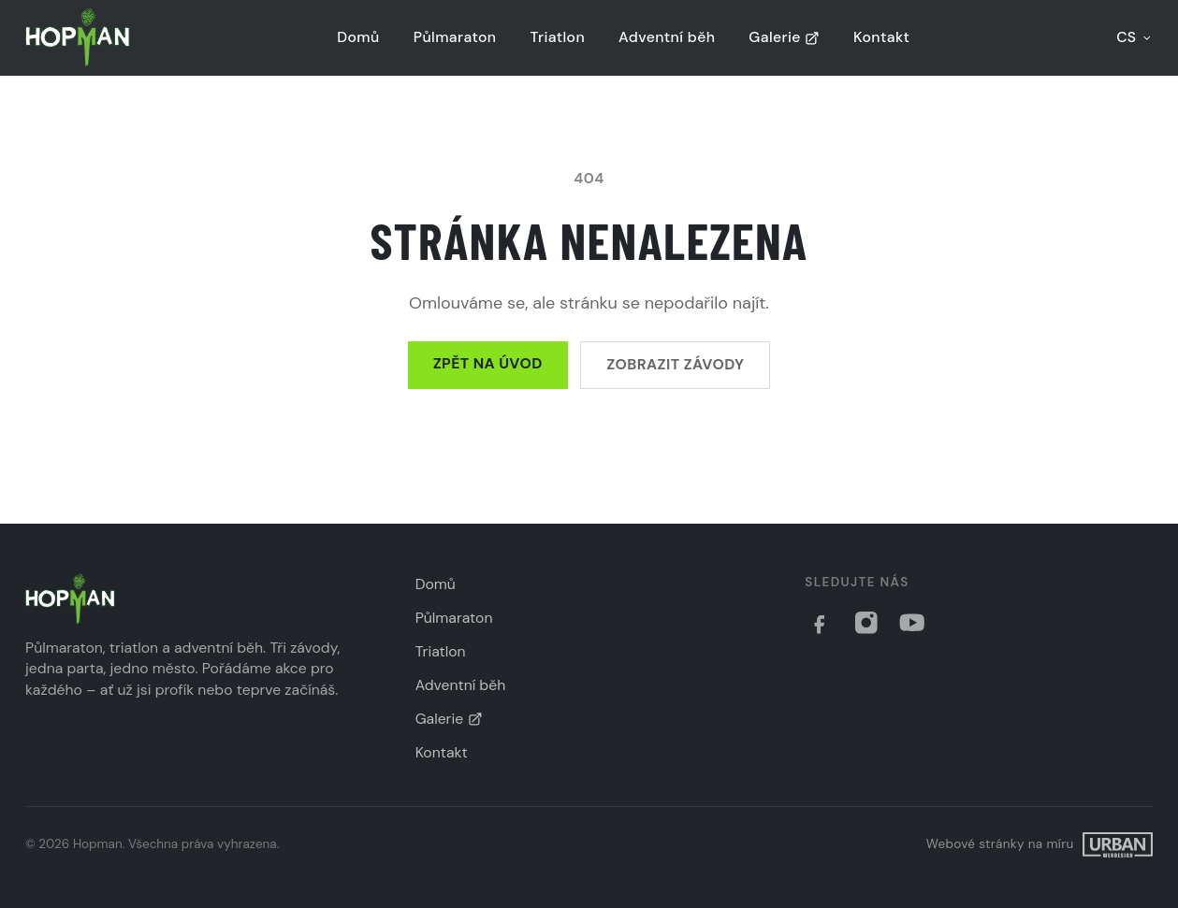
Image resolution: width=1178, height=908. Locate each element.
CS (1134, 37)
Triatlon (557, 37)
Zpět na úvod (488, 363)
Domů (358, 37)
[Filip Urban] (1039, 845)
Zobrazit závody (675, 364)
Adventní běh (666, 37)
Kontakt (881, 37)
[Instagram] (866, 623)
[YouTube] (912, 623)
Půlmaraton (455, 37)
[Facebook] (820, 623)
